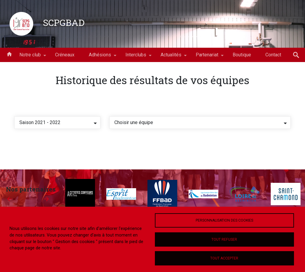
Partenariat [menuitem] (207, 57)
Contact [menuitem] (273, 55)
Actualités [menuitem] (171, 57)
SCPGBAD (64, 22)
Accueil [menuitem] (9, 54)
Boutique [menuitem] (242, 55)
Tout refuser (224, 239)
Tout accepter (224, 258)
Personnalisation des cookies (224, 220)
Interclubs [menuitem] (135, 57)
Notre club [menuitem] (30, 57)
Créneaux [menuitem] (64, 55)
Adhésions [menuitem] (100, 57)
